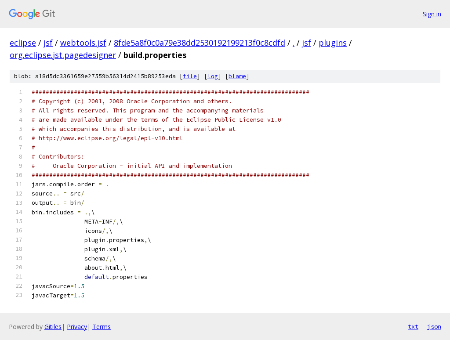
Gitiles (53, 326)
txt (413, 326)
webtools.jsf (83, 42)
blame (237, 76)
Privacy (77, 326)
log (212, 76)
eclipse (23, 42)
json (434, 326)
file (190, 76)
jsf (48, 42)
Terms (101, 326)
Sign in (432, 14)
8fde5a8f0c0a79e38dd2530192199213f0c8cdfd (199, 42)
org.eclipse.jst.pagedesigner (63, 55)
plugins (333, 42)
